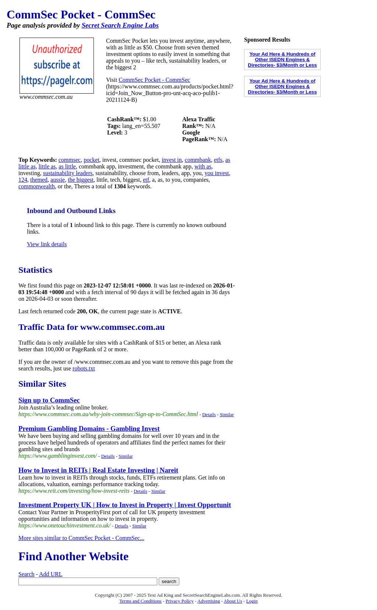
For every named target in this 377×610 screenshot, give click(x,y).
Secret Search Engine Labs (120, 25)
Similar (227, 414)
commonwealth (36, 186)
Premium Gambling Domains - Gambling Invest (89, 428)
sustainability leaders (68, 173)
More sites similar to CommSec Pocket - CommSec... (81, 538)
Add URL (51, 574)
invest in (172, 160)
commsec (70, 160)
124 (22, 180)
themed (38, 180)
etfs (218, 160)
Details (209, 414)
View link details (47, 244)
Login (252, 601)
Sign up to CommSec (49, 400)
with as (202, 166)
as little (67, 166)
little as (47, 166)
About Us (233, 601)
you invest (217, 173)
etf (146, 180)
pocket (91, 160)
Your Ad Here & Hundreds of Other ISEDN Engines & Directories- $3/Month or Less (282, 59)
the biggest (81, 180)
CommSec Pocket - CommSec (154, 80)
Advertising (208, 601)
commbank (198, 160)
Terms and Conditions (140, 601)
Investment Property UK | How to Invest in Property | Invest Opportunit (124, 505)
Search (26, 574)
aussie (57, 180)
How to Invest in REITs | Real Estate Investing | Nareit (98, 470)
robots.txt (84, 368)
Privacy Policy (180, 601)
